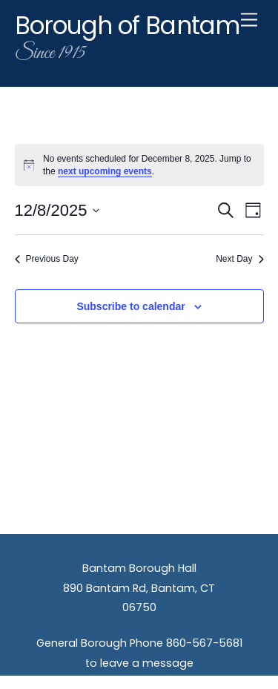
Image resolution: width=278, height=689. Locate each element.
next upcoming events (105, 171)
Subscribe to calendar (130, 306)
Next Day (239, 259)
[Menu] (249, 20)
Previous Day (47, 259)
